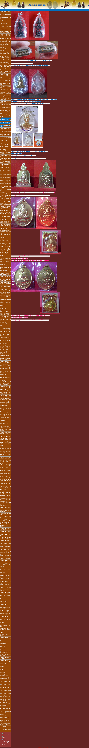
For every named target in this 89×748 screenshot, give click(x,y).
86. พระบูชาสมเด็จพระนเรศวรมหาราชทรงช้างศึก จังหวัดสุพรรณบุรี (5, 613)
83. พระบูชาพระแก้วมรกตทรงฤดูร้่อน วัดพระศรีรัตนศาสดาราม (5, 601)
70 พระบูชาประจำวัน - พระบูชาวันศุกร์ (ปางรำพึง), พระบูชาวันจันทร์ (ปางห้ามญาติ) (5, 552)
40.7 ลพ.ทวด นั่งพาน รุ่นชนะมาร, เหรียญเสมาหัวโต (5, 287)
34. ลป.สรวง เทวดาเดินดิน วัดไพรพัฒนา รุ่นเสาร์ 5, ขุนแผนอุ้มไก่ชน (5, 218)
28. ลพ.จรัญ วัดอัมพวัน (5, 167)
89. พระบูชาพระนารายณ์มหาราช (5, 639)
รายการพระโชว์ (3, 20)
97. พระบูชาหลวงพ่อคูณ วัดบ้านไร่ (5, 665)
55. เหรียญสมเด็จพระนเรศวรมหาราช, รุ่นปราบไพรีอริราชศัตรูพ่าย (5, 419)
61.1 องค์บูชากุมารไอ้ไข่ (5, 507)
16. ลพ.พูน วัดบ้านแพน (5, 105)
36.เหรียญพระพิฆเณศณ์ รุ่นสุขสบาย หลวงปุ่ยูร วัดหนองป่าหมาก (5, 226)
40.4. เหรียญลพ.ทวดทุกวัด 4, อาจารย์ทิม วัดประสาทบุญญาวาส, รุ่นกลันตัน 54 (5, 273)
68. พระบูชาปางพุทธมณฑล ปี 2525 (4, 541)
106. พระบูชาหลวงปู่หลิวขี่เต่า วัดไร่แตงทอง (5, 704)
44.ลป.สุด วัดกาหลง (4, 316)
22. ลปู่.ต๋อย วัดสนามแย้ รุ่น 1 (5, 142)
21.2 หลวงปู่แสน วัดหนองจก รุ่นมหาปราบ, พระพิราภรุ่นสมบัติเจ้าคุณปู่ (5, 139)
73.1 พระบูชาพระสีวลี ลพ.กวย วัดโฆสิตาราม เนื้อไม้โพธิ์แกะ (5, 565)
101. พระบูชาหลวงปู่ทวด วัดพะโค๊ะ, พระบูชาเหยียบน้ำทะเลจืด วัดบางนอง (5, 678)
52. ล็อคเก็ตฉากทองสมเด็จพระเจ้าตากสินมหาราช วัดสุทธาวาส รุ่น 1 (5, 388)
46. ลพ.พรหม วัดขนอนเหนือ (5, 324)
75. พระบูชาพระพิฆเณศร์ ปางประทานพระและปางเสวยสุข (5, 575)
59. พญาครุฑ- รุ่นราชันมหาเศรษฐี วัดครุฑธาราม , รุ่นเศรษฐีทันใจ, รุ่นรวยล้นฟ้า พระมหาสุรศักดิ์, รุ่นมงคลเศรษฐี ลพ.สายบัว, (5, 493)
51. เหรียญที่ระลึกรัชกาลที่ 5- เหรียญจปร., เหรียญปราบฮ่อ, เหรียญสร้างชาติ (5, 383)
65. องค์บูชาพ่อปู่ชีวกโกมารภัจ (5, 532)
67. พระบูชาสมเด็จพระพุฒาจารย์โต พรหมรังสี (5, 538)
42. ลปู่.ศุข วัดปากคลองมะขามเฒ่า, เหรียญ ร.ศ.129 (5, 311)
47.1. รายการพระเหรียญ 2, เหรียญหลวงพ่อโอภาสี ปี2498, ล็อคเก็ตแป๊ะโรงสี (5, 330)
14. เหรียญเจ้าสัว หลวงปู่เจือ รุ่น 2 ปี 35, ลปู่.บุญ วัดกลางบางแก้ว (5, 98)
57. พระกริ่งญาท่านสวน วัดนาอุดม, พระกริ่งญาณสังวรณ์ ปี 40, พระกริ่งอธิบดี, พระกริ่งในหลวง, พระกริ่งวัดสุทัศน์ (5, 434)
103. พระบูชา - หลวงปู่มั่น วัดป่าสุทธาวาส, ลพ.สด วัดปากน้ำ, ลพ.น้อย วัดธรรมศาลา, (5, 686)
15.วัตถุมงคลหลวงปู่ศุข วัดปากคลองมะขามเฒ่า (5, 102)
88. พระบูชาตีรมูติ (4, 637)
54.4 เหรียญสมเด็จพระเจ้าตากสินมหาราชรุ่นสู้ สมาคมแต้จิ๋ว (5, 414)
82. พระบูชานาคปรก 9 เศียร (5, 597)
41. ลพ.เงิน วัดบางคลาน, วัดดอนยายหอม (5, 308)
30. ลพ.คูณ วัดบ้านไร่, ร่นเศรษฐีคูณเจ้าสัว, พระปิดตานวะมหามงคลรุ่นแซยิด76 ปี (5, 174)
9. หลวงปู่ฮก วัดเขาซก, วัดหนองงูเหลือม (5, 72)
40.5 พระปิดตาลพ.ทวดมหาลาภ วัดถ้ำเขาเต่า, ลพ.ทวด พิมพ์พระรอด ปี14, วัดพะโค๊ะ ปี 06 (5, 278)
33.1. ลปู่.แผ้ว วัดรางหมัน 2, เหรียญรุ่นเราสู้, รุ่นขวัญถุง (5, 204)
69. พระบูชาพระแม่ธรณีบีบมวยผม (5, 547)
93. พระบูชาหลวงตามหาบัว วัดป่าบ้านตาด (5, 652)
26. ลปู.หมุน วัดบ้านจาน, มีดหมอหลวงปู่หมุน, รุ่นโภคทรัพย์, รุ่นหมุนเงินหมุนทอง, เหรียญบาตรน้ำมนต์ (5, 160)
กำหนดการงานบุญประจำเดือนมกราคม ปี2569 (5, 730)
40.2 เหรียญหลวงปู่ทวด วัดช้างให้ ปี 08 (5, 263)
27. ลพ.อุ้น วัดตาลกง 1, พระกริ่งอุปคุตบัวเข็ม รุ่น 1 (5, 165)
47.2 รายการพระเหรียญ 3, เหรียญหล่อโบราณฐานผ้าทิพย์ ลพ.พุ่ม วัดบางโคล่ (5, 334)
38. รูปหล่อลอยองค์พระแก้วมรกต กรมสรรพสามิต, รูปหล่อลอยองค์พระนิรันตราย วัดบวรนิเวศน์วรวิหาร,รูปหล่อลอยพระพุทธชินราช (5, 242)
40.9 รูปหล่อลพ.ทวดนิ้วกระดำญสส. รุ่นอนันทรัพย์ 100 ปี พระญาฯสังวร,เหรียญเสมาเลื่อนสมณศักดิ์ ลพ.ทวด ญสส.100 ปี (5, 302)
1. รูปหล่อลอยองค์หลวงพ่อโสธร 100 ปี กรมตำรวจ (5, 22)
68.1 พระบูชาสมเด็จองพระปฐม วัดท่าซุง (5, 544)
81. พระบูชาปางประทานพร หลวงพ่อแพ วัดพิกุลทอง (5, 594)
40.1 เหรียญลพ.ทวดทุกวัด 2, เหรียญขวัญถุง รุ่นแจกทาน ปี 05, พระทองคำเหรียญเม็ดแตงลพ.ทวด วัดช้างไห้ (5, 259)
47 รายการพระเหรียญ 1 (5, 326)
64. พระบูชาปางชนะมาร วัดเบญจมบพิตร (5, 529)
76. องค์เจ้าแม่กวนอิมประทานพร (4, 579)
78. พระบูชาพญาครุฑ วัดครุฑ (4, 585)
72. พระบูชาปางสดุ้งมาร (5, 558)
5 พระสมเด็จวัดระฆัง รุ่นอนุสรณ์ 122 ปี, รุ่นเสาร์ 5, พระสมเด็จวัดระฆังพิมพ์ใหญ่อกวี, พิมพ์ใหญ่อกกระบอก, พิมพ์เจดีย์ (5, 44)
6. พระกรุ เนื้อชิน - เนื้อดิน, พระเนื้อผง (5, 50)
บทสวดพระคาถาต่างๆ (4, 727)
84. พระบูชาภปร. (4, 604)
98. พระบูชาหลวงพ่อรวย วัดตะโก (5, 668)
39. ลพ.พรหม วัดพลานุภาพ (5, 246)
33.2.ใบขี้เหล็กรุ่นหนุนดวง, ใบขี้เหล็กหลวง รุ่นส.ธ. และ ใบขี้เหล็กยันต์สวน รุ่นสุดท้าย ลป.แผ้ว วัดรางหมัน (5, 208)
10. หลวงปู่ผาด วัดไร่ (4, 74)
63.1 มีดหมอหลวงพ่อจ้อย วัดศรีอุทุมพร (5, 517)
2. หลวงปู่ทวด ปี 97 (4, 25)
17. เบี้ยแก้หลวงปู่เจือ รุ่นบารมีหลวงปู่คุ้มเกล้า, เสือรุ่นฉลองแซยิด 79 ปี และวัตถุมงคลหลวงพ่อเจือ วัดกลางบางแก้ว (5, 110)
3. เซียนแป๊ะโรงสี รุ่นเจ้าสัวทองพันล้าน (5, 27)
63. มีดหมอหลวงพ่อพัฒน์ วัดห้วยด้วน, (5, 514)
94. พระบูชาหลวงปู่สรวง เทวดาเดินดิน (5, 655)
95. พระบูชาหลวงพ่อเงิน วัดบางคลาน (5, 658)
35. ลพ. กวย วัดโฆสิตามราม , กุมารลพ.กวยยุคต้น (5, 222)
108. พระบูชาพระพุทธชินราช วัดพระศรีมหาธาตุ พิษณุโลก (5, 713)
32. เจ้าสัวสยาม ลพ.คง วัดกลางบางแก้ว (5, 196)
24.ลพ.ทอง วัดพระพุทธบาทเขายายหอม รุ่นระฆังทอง (5, 152)
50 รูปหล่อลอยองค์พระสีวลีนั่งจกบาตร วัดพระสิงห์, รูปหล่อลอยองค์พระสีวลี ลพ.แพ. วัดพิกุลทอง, (5, 378)
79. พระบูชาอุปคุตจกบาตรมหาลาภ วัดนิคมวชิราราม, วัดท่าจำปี (5, 589)
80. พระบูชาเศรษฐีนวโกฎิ (5, 592)
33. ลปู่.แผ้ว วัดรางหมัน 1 (5, 201)
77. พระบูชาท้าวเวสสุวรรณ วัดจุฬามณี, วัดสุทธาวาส (5, 582)
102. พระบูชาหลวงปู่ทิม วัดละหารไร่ (5, 682)
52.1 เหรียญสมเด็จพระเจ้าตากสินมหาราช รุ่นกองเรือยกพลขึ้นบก (5, 392)
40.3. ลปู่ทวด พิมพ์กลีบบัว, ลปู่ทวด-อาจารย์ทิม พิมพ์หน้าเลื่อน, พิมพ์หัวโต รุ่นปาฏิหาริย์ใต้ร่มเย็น (5, 268)
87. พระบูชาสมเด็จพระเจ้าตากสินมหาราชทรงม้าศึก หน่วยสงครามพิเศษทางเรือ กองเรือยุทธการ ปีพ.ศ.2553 (5, 619)
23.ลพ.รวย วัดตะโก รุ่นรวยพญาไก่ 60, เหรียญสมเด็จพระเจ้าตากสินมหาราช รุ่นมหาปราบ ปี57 (5, 147)
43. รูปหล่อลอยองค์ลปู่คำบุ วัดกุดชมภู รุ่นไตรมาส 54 (5, 314)
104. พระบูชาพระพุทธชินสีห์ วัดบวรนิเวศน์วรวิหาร (5, 691)
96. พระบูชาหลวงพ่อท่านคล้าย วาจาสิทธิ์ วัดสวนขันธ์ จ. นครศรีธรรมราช (5, 662)
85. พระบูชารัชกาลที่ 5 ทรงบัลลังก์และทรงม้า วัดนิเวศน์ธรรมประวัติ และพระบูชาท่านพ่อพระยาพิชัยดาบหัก (5, 608)
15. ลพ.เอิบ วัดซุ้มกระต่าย (5, 104)
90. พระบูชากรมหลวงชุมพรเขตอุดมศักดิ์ (4, 642)
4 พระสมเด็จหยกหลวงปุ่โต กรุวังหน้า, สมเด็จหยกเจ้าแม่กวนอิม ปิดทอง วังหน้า (5, 31)
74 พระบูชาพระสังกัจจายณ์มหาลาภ (4, 571)
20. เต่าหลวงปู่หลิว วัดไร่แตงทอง (5, 129)
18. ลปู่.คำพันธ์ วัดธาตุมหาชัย (5, 115)
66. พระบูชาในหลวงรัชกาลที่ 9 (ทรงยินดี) (5, 535)
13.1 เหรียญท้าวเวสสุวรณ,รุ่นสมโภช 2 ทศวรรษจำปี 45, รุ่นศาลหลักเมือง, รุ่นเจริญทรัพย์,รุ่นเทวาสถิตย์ (5, 93)
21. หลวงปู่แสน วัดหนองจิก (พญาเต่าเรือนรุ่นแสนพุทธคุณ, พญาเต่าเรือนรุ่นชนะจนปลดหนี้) (5, 133)
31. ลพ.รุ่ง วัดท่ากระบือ (5, 193)
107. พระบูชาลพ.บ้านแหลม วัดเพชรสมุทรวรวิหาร (5, 708)
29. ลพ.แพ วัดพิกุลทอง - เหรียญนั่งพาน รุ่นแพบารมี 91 (5, 170)
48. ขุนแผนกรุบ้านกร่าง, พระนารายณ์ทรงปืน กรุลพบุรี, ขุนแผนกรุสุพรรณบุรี (5, 339)
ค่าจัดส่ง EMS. (3, 726)
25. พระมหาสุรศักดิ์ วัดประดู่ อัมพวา (5, 156)
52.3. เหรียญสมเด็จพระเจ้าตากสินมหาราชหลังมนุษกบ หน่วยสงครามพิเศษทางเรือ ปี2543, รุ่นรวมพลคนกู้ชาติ (5, 408)
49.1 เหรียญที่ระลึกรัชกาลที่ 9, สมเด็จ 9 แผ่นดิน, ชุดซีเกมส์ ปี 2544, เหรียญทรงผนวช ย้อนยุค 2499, (5, 347)
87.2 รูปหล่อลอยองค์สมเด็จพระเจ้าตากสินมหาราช (4, 634)
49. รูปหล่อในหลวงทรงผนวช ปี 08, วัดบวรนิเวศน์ (5, 342)
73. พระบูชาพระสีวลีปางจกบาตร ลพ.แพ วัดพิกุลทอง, (5, 561)
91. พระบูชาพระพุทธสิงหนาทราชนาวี (4, 645)
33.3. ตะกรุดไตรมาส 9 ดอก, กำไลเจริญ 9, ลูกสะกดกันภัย (5, 214)
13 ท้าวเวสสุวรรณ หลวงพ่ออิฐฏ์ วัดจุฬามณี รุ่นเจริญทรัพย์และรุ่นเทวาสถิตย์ (5, 88)
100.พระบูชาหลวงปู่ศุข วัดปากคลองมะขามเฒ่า (5, 674)
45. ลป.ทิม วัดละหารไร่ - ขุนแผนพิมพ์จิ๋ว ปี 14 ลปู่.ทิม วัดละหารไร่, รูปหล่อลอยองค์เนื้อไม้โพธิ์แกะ (5, 320)
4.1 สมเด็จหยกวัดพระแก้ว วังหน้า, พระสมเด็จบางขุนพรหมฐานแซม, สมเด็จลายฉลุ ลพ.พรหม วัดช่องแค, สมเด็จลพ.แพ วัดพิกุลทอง (5, 37)
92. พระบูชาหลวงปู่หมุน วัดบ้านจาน (5, 649)
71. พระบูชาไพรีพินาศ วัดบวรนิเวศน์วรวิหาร (5, 556)
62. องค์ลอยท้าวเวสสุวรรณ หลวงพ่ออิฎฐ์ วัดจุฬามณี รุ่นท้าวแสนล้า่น (5, 510)
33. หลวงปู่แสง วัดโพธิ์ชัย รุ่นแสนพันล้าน (5, 199)
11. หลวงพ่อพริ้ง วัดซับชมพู (5, 76)
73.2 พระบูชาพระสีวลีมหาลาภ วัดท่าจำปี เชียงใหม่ (5, 568)
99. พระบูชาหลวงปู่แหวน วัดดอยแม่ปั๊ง (5, 671)
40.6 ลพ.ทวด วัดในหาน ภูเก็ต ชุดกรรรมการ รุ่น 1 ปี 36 (5, 283)
